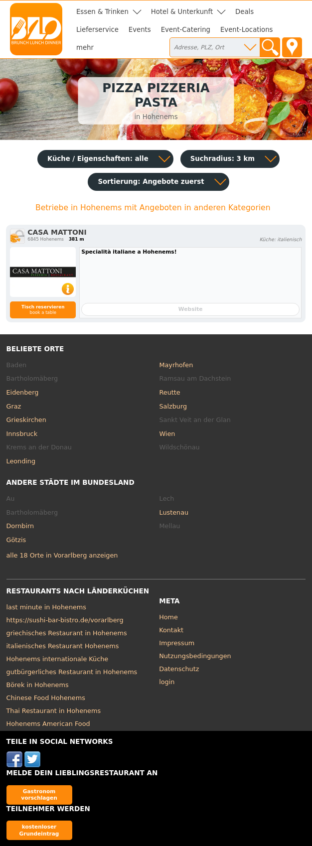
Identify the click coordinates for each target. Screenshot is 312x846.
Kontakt (171, 630)
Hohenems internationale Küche (57, 659)
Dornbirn (20, 526)
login (166, 682)
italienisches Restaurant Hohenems (62, 646)
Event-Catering (185, 29)
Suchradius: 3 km (222, 158)
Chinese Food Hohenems (45, 698)
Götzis (16, 540)
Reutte (169, 392)
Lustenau (174, 512)
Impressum (176, 643)
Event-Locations (246, 29)
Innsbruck (22, 433)
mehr (85, 47)
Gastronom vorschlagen (39, 794)
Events (140, 29)
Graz (13, 406)
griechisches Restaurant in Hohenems (66, 633)
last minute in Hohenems (46, 607)
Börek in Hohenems (37, 685)
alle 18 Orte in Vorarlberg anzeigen (62, 555)
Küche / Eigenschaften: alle (98, 158)
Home (168, 617)
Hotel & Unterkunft (182, 11)
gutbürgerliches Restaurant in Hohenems (72, 672)
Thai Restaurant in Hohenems (53, 710)
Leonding (21, 461)
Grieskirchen (26, 419)
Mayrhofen (176, 365)
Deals (244, 11)
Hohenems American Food (48, 723)
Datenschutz (179, 669)
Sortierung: (151, 181)
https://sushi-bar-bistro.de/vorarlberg (65, 620)
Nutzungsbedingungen (195, 656)
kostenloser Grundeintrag (39, 830)
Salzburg (173, 406)
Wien (167, 433)
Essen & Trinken (102, 11)
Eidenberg (22, 392)
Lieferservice (97, 29)
